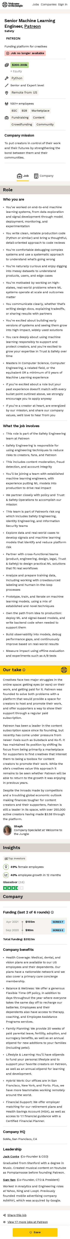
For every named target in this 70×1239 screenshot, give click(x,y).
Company (43, 176)
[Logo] (12, 4)
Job (23, 176)
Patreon (32, 26)
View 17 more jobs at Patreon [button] (25, 1222)
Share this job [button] (15, 1215)
